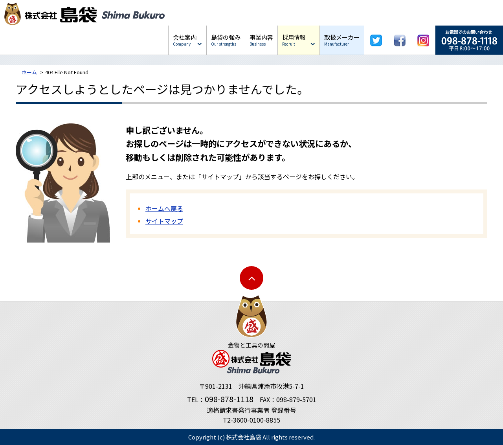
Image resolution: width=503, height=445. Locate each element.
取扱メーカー (342, 40)
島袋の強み (225, 40)
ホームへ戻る (164, 208)
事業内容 (261, 40)
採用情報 (294, 40)
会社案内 (184, 40)
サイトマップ (164, 221)
